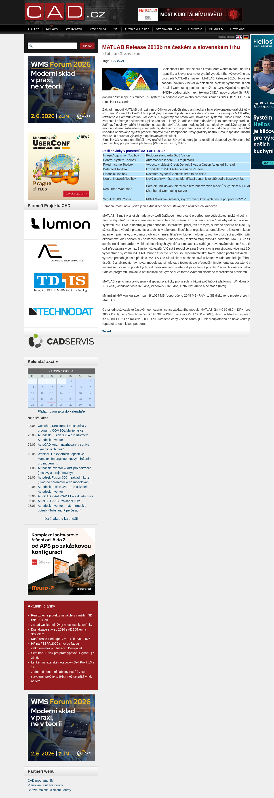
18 (32, 399)
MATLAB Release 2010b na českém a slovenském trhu (171, 47)
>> (72, 371)
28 (61, 404)
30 (80, 404)
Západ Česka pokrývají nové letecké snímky (61, 625)
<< (51, 371)
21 (61, 399)
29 (71, 404)
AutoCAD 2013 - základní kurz (59, 501)
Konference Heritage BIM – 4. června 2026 (60, 639)
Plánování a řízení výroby (45, 785)
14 (61, 393)
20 (51, 399)
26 (42, 404)
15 (71, 393)
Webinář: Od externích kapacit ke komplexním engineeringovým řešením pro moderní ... (64, 458)
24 (90, 399)
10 (90, 387)
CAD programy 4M (41, 780)
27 (51, 404)
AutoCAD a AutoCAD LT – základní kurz (65, 496)
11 (32, 393)
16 (80, 393)
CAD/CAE (118, 61)
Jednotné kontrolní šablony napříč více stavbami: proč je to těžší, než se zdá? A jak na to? (61, 676)
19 (42, 399)
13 (51, 393)
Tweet (106, 331)
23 (80, 399)
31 (90, 404)
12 (42, 393)
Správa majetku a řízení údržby (49, 790)
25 (32, 404)
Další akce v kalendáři (61, 518)
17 (90, 393)
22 (71, 399)
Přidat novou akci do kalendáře (61, 411)
